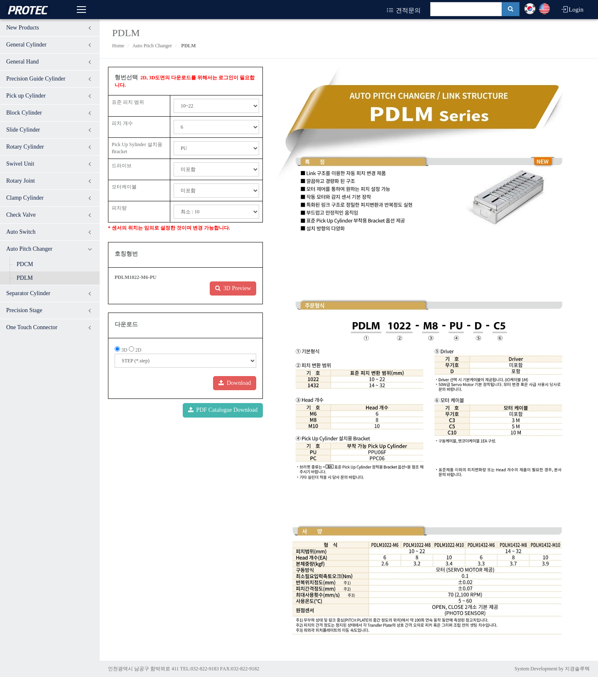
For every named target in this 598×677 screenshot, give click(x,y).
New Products (22, 27)
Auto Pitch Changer (29, 249)
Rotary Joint (20, 181)
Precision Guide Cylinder (35, 79)
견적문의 (403, 10)
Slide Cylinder (23, 130)
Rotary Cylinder (25, 147)
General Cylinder (26, 45)
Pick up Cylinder (26, 96)
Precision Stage (24, 310)
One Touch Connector (31, 327)
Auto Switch (20, 232)
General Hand (22, 62)
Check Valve (21, 215)
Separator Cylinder (28, 293)
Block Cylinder (24, 113)
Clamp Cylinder (25, 198)
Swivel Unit (20, 164)
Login (572, 9)
